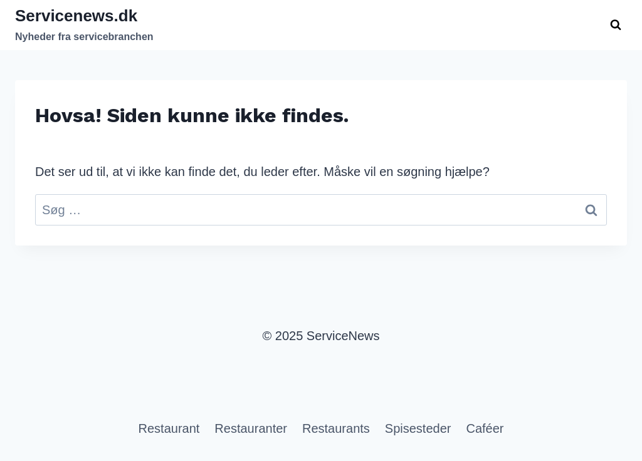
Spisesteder (418, 428)
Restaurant (169, 428)
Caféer (484, 428)
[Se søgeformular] (615, 25)
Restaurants (336, 428)
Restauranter (250, 428)
